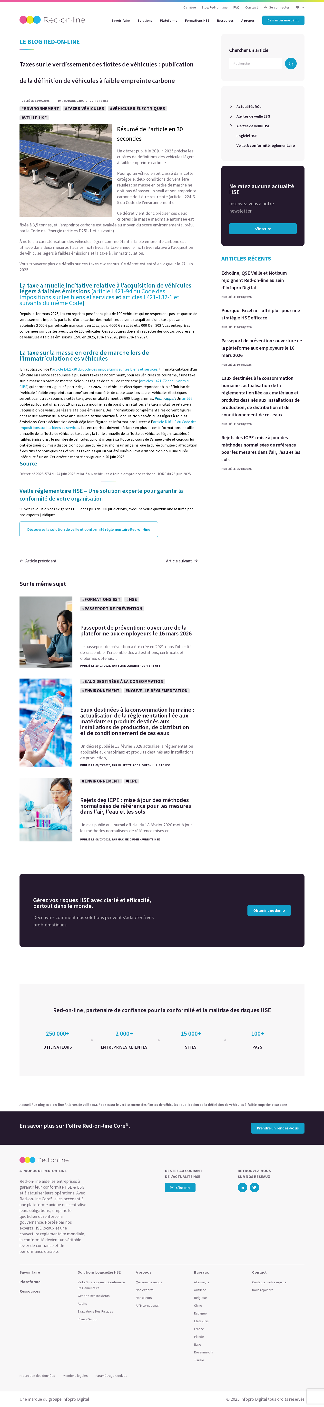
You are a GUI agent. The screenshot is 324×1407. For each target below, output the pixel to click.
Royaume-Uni (203, 1352)
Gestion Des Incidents (94, 1296)
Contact (251, 7)
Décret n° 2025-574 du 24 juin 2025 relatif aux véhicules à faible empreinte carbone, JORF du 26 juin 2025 (105, 473)
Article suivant (182, 561)
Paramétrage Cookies (111, 1375)
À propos (248, 20)
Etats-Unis (201, 1321)
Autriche (200, 1290)
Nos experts (145, 1290)
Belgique (200, 1297)
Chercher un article (248, 50)
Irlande (199, 1336)
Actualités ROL (249, 106)
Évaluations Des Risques (95, 1311)
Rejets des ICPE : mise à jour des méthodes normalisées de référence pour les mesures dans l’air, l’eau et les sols (260, 448)
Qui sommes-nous (149, 1282)
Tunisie (199, 1360)
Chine (198, 1305)
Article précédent (38, 561)
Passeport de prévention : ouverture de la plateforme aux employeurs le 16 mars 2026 (261, 347)
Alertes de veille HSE (253, 125)
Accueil (25, 1104)
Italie (197, 1344)
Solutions (144, 20)
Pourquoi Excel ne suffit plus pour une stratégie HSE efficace (260, 314)
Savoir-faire (120, 20)
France (199, 1329)
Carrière (189, 7)
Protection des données (37, 1375)
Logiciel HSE (246, 135)
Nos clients (144, 1297)
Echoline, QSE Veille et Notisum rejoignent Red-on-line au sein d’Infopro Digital (254, 280)
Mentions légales (75, 1375)
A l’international (147, 1305)
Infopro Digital (75, 1399)
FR (297, 7)
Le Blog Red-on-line (49, 1104)
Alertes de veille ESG (253, 116)
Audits (82, 1303)
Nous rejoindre (263, 1290)
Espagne (200, 1313)
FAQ (236, 7)
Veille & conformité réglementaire (265, 145)
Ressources (225, 20)
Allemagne (201, 1282)
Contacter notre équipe (269, 1282)
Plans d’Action (88, 1319)
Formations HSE (197, 20)
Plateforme (168, 20)
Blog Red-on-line (214, 7)
